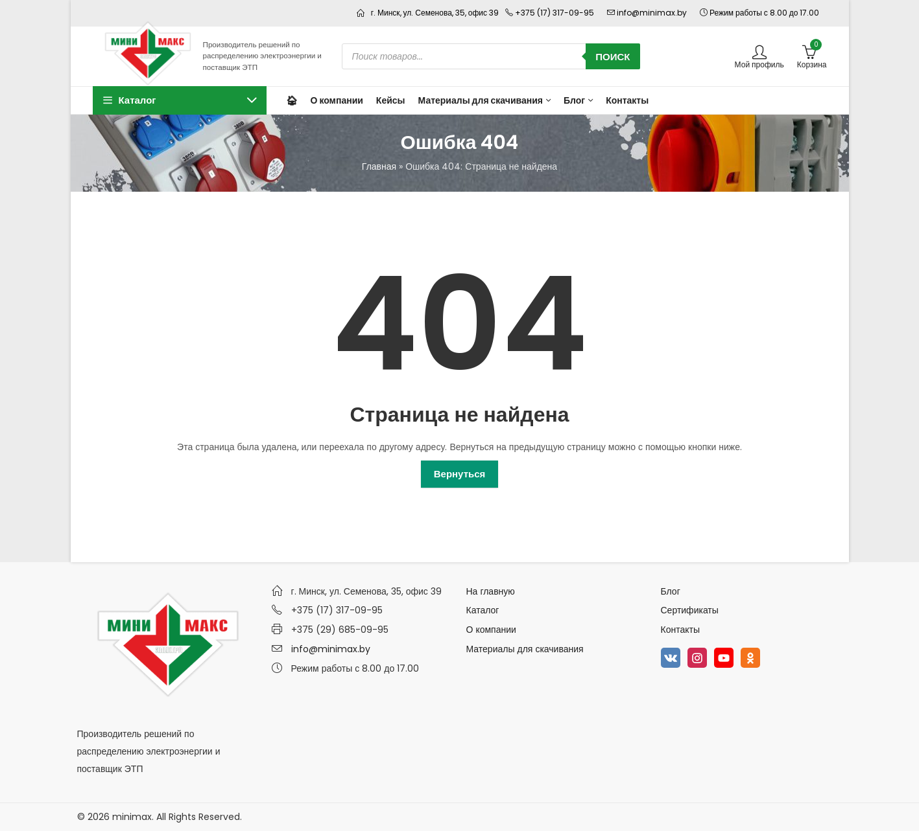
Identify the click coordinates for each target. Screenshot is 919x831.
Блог (670, 591)
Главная (379, 166)
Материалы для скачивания (525, 649)
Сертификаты (690, 610)
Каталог (482, 610)
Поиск (612, 56)
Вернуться (460, 474)
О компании (491, 629)
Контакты (680, 629)
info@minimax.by (330, 649)
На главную (490, 591)
